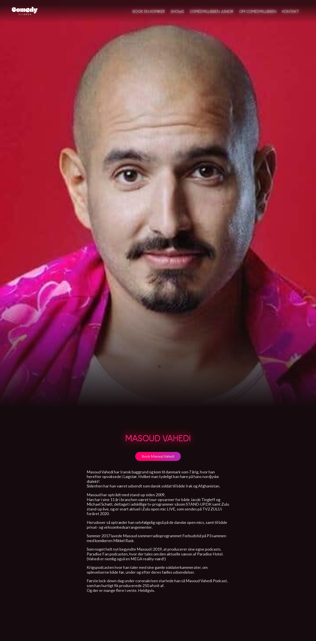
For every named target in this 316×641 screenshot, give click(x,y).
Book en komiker (149, 11)
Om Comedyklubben (257, 11)
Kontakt (290, 11)
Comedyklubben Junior (211, 11)
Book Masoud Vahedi (158, 456)
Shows (177, 11)
